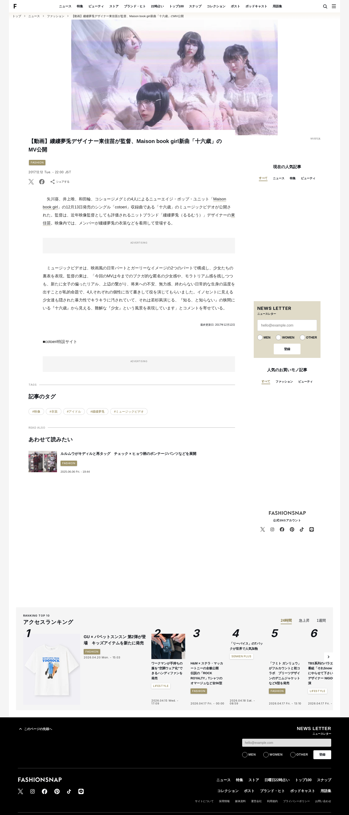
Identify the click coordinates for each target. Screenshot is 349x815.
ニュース (65, 6)
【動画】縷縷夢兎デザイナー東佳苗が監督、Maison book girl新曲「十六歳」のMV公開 (127, 16)
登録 (287, 349)
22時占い (157, 6)
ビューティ (96, 6)
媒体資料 (240, 801)
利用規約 (272, 801)
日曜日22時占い (277, 780)
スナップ (195, 6)
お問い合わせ (323, 801)
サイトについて (204, 801)
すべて (263, 178)
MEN (267, 337)
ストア (114, 6)
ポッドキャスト (256, 6)
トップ (16, 16)
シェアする (59, 181)
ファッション (55, 16)
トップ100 (176, 6)
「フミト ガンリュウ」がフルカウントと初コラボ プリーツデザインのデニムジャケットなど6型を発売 (285, 673)
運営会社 (256, 801)
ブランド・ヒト (135, 6)
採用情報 (224, 801)
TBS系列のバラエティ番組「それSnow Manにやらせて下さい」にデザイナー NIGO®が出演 (324, 673)
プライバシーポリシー (296, 801)
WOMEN (288, 337)
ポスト (235, 6)
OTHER (311, 337)
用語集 (277, 6)
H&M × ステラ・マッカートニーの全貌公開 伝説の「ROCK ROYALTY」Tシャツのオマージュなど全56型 (207, 673)
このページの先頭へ (35, 729)
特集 (80, 6)
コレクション (216, 6)
